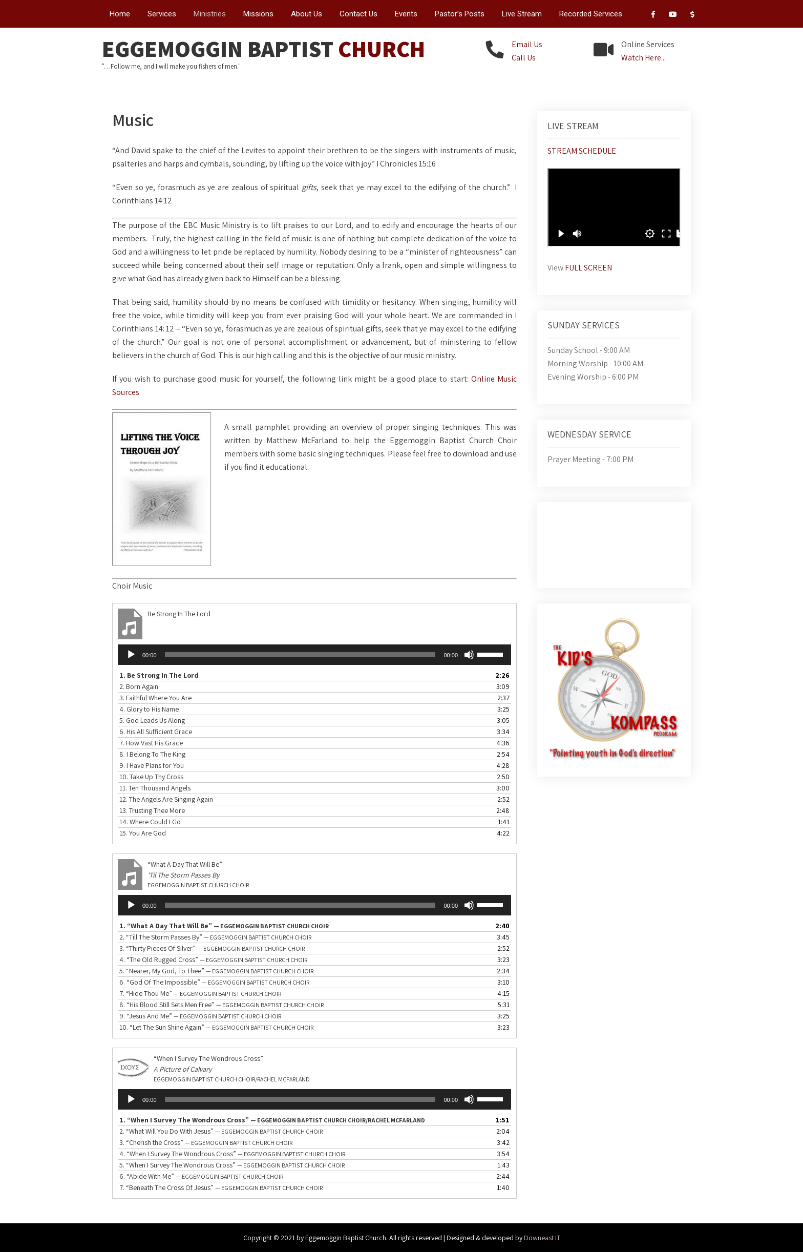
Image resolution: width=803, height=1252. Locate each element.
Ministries (210, 13)
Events (406, 13)
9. (151, 765)
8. (152, 754)
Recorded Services (590, 13)
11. (155, 787)
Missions (258, 13)
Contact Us (358, 13)
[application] (314, 654)
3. (155, 697)
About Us (306, 13)
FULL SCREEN (588, 267)
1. (159, 675)
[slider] (300, 654)
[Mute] (469, 655)
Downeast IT (542, 1237)
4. (149, 709)
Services (161, 13)
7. (151, 742)
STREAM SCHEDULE (581, 150)
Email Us (527, 44)
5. (152, 720)
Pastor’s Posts (459, 13)
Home (120, 13)
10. (151, 776)
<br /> (614, 207)
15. (142, 833)
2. (138, 686)
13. (152, 810)
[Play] (131, 655)
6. (155, 731)
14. (150, 821)
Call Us (524, 57)
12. (166, 799)
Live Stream (522, 13)
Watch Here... (643, 57)
